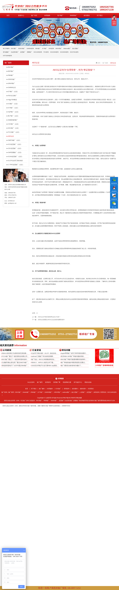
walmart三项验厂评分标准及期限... (42, 356)
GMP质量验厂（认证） (14, 152)
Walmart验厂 (67, 48)
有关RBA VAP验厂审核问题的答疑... (73, 356)
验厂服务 (105, 63)
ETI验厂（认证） (13, 91)
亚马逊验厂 (6, 52)
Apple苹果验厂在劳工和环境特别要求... (74, 353)
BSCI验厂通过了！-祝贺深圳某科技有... (15, 359)
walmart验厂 (66, 392)
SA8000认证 (11, 87)
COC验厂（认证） (13, 124)
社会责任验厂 (15, 52)
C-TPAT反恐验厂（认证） (15, 164)
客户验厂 (60, 15)
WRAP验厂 (59, 48)
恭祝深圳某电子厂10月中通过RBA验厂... (15, 365)
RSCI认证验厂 (12, 95)
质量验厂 (29, 52)
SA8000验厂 (48, 392)
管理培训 (103, 392)
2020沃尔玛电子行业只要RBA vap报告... (44, 365)
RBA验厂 (38, 48)
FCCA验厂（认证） (13, 132)
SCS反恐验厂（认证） (14, 144)
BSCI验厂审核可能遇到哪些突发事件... (74, 359)
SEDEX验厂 (21, 48)
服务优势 (83, 388)
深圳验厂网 (56, 382)
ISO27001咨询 (74, 52)
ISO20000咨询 (64, 52)
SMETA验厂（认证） (14, 140)
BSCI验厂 (14, 48)
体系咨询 (48, 382)
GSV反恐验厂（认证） (14, 148)
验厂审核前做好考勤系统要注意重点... (73, 362)
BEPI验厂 (10, 71)
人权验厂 (82, 392)
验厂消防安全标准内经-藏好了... (71, 365)
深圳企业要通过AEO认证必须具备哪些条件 (51, 319)
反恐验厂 (22, 52)
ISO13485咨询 (38, 52)
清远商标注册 (67, 382)
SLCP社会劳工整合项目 (15, 160)
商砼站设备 (88, 382)
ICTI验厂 (44, 48)
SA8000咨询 (30, 48)
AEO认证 (10, 136)
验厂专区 (34, 15)
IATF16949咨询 (7, 55)
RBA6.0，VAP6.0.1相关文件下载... (42, 362)
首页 (8, 15)
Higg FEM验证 (12, 99)
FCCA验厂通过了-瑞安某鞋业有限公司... (15, 356)
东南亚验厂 (73, 15)
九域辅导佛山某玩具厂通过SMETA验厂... (15, 362)
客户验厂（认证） (13, 116)
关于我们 (100, 15)
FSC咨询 (46, 52)
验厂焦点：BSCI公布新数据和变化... (43, 359)
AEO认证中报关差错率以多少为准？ (49, 317)
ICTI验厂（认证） (13, 108)
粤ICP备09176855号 (69, 398)
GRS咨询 (51, 48)
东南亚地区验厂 (12, 120)
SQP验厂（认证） (13, 112)
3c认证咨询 (31, 382)
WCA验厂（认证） (13, 128)
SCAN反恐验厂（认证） (15, 156)
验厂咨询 (4, 392)
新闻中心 (21, 15)
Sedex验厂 (26, 392)
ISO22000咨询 (54, 52)
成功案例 (87, 15)
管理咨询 (66, 388)
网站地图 (79, 398)
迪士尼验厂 (75, 48)
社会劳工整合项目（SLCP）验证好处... (44, 353)
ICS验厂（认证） (13, 103)
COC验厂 (58, 388)
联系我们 (91, 388)
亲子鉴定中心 (78, 382)
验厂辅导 (40, 382)
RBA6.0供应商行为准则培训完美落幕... (15, 353)
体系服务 (47, 15)
